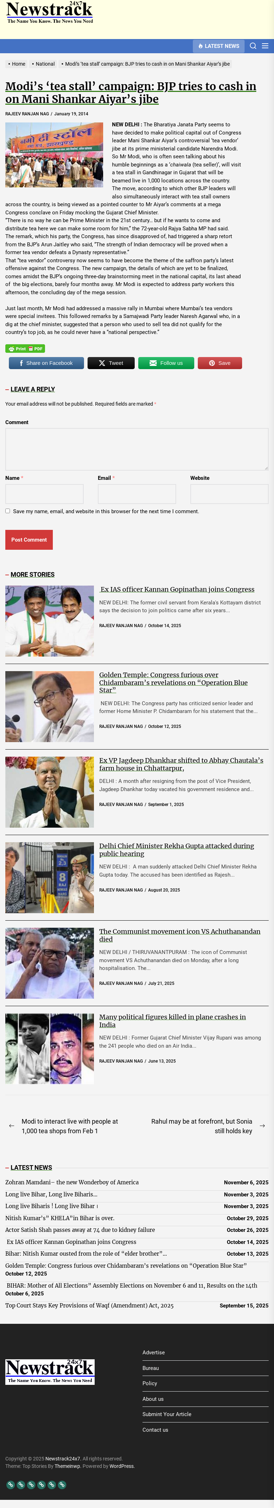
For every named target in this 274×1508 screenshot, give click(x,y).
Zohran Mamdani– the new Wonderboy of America (72, 1182)
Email (106, 478)
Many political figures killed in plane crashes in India (172, 1021)
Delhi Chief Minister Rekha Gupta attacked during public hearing (176, 850)
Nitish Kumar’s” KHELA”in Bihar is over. (59, 1218)
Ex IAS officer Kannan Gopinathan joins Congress (177, 589)
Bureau (150, 1368)
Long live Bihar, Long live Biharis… (51, 1194)
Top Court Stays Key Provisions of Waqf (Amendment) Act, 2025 (89, 1305)
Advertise (153, 1352)
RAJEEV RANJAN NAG (27, 113)
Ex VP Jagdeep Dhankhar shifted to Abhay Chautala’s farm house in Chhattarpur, (181, 764)
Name (14, 478)
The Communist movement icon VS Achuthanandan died (180, 935)
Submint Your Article (166, 1414)
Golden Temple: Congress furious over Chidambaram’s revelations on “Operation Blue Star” (173, 682)
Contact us (155, 1430)
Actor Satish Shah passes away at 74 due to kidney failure (80, 1230)
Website (199, 478)
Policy (149, 1383)
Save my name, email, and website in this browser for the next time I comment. (106, 511)
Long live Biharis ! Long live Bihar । (51, 1206)
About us (153, 1399)
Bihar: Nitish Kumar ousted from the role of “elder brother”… (86, 1253)
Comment (16, 422)
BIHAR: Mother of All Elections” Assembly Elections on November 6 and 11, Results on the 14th (131, 1285)
